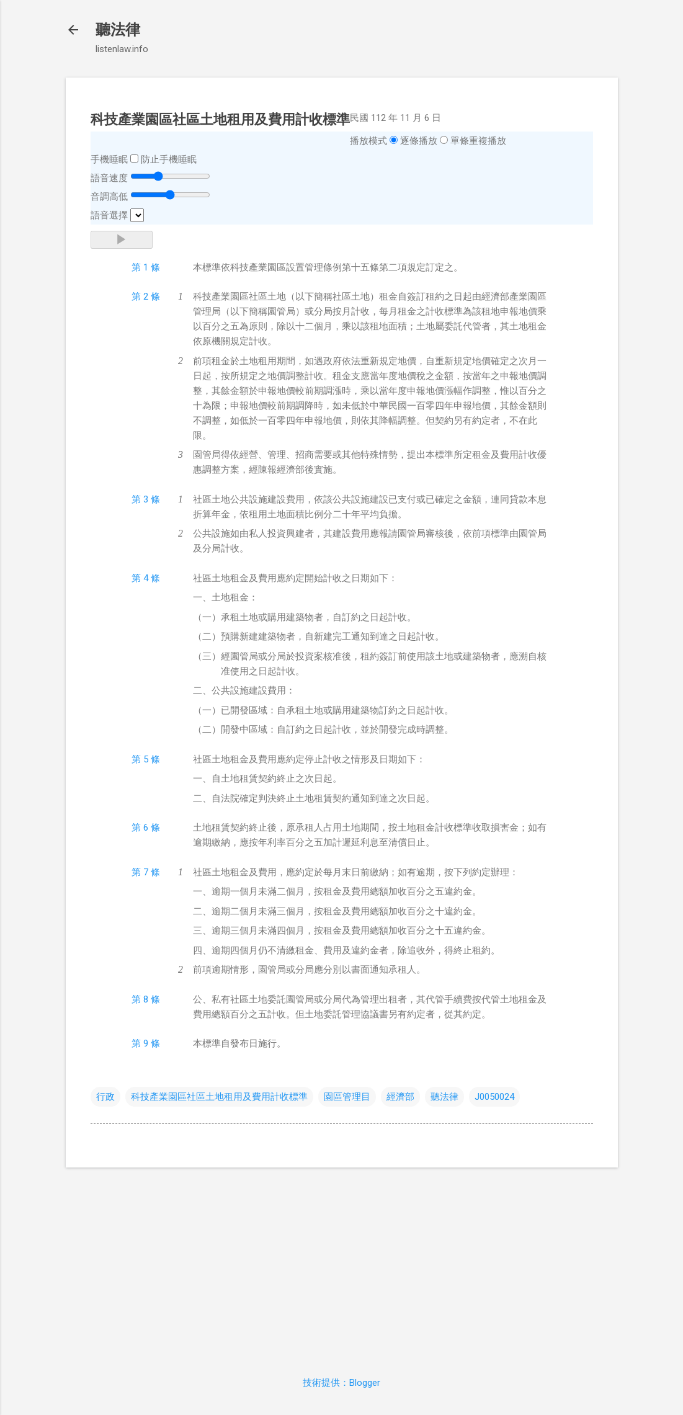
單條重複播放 (478, 140)
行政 (105, 1096)
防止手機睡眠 (169, 159)
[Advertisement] (342, 1264)
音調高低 (109, 196)
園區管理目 (347, 1096)
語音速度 (109, 178)
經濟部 (400, 1096)
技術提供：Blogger (341, 1382)
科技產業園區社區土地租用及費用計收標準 (219, 1096)
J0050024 (494, 1096)
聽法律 (118, 29)
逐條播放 (418, 140)
